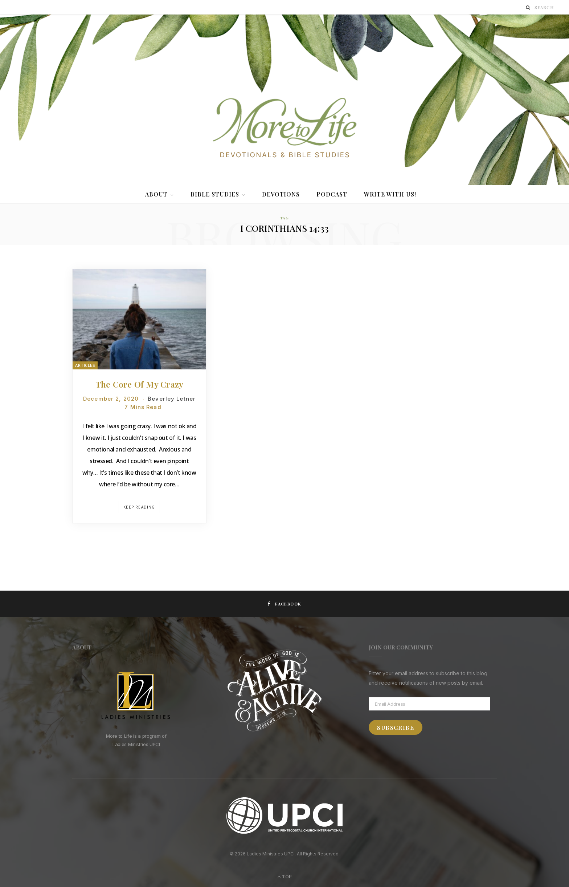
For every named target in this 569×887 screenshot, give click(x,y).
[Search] (528, 7)
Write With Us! (390, 194)
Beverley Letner (172, 398)
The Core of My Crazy (139, 384)
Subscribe (395, 727)
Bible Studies (215, 194)
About (156, 194)
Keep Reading (139, 507)
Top (285, 876)
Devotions (281, 194)
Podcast (331, 194)
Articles (85, 365)
